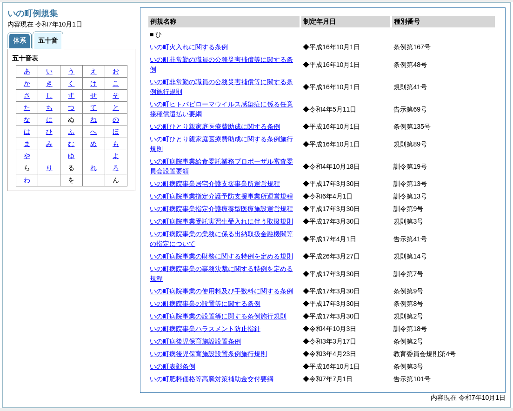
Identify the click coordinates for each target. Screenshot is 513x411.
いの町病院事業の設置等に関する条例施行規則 (218, 316)
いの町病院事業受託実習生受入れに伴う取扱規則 (221, 221)
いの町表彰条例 (172, 366)
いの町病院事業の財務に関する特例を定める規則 (221, 256)
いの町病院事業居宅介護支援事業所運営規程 (215, 183)
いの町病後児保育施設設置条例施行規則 (208, 354)
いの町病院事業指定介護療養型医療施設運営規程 (221, 208)
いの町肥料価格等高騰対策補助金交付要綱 (211, 379)
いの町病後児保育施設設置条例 (195, 341)
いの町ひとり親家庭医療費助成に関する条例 (215, 126)
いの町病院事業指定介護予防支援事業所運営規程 (221, 196)
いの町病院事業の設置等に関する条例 (205, 303)
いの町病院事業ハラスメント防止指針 (205, 328)
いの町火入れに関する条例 (189, 47)
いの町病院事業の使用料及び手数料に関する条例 (221, 291)
